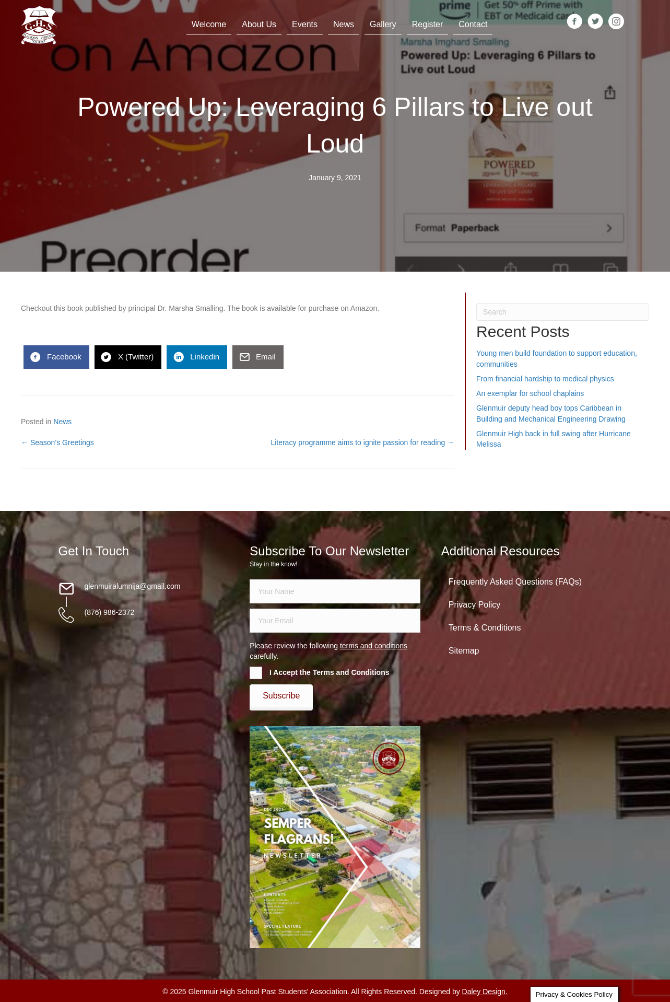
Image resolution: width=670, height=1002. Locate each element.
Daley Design (484, 991)
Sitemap (464, 650)
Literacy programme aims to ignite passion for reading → (362, 442)
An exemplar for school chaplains (530, 393)
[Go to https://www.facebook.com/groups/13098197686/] (574, 22)
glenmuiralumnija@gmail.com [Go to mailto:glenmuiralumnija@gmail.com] (133, 586)
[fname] (335, 591)
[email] (335, 621)
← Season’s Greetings (57, 442)
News (62, 421)
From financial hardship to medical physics (545, 379)
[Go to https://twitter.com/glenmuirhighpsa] (595, 22)
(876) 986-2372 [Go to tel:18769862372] (110, 612)
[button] (281, 695)
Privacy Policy (475, 604)
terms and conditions (373, 646)
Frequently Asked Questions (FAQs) (515, 581)
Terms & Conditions (485, 627)
